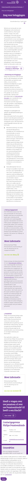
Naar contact (8, 415)
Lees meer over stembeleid (11, 391)
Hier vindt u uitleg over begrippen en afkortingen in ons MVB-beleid (12, 68)
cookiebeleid (8, 474)
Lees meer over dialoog (10, 254)
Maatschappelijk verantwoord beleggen (12, 7)
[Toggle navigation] (2, 2)
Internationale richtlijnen (15, 263)
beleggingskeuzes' (9, 277)
